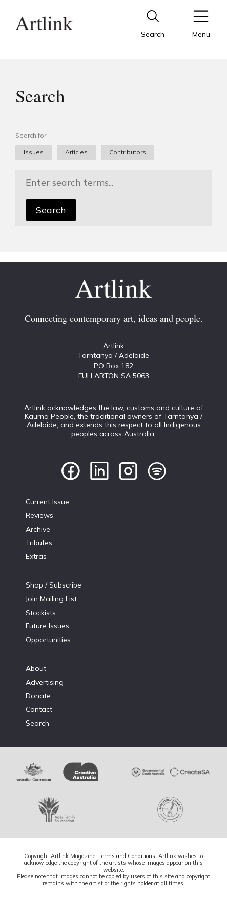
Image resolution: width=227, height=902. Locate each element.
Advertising (45, 682)
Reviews (39, 515)
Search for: (31, 135)
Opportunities (48, 639)
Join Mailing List (51, 598)
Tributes (39, 542)
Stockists (41, 612)
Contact (39, 709)
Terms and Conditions (126, 856)
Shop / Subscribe (53, 585)
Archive (38, 529)
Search (51, 210)
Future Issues (47, 625)
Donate (38, 696)
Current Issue (47, 501)
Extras (36, 556)
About (36, 668)
